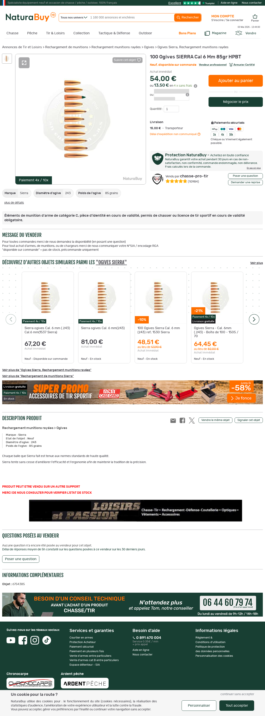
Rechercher (187, 17)
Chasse (12, 33)
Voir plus (256, 263)
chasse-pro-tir (187, 176)
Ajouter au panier (235, 81)
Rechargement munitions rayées (116, 47)
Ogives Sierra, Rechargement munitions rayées (193, 47)
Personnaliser (199, 705)
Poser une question (245, 176)
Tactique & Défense (114, 33)
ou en (173, 85)
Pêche (32, 33)
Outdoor (145, 33)
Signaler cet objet (248, 420)
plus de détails (14, 202)
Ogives (149, 47)
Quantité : (157, 109)
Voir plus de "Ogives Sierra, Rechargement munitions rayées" (46, 370)
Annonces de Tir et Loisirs (22, 47)
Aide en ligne (229, 3)
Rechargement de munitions (66, 47)
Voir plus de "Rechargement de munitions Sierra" (38, 376)
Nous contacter (252, 3)
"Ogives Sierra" (111, 262)
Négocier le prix (235, 102)
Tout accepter (237, 705)
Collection (81, 33)
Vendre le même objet (215, 420)
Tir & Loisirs (55, 33)
